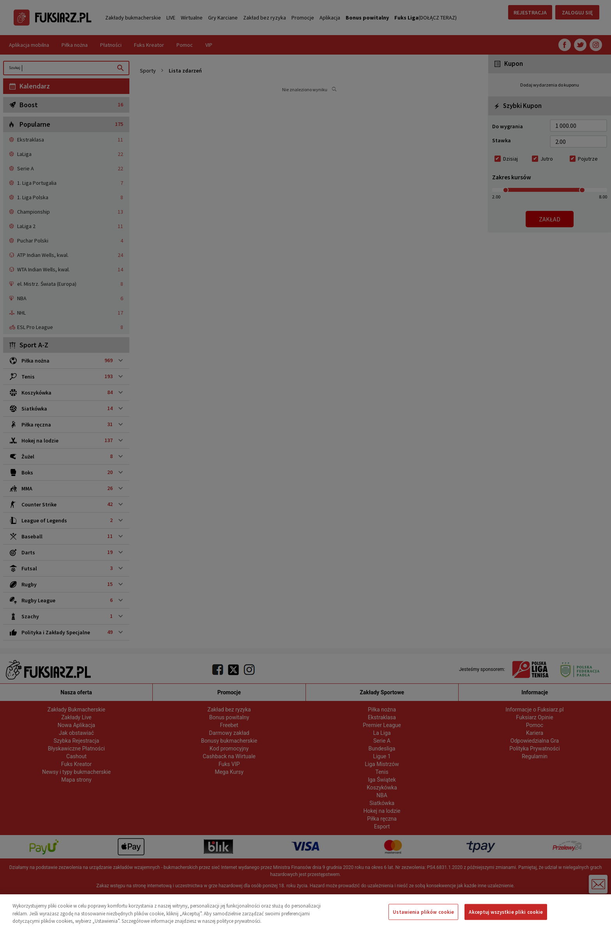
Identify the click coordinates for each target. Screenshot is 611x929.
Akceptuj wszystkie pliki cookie (506, 911)
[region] (305, 911)
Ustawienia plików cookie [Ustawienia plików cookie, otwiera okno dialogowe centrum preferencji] (423, 911)
